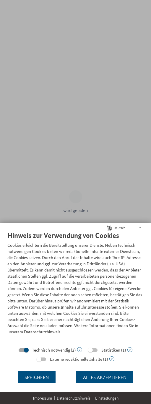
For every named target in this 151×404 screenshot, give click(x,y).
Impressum (42, 398)
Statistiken (110, 350)
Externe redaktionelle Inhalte (76, 359)
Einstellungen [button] (106, 398)
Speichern (37, 377)
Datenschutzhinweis (73, 398)
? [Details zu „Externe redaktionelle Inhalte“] (112, 358)
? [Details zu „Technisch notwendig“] (79, 349)
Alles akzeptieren (104, 377)
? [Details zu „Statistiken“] (130, 349)
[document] (75, 287)
